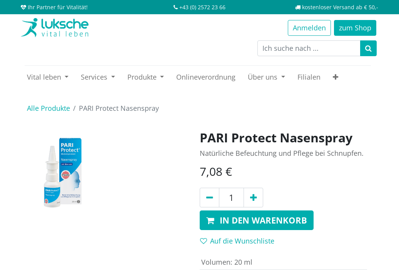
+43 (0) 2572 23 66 (202, 7)
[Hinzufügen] (253, 197)
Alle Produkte (48, 108)
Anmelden (309, 27)
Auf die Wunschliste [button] (237, 240)
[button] (335, 77)
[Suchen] (368, 48)
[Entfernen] (209, 197)
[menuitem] (206, 77)
